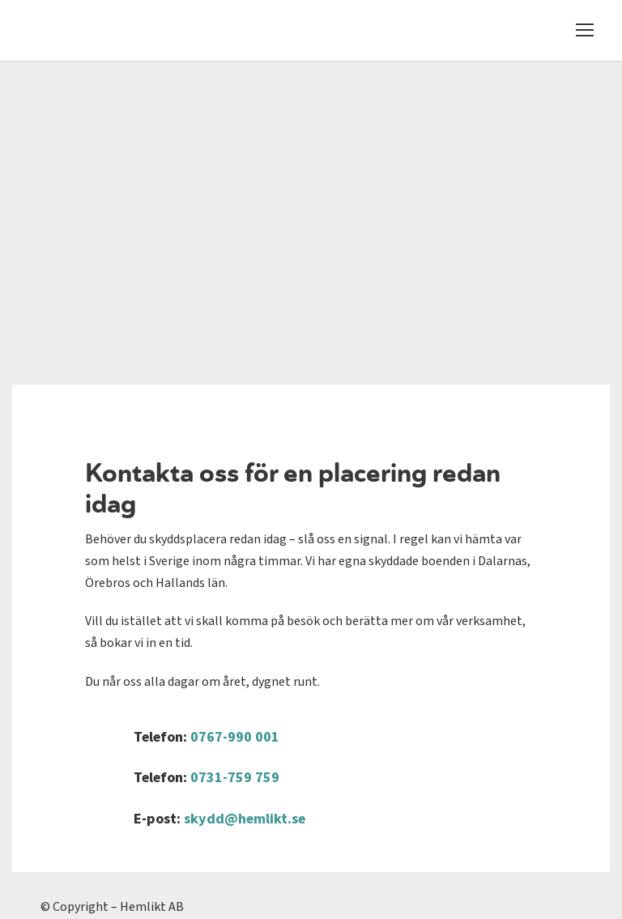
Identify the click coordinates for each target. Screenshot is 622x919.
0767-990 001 (234, 737)
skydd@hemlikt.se (244, 819)
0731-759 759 (234, 778)
